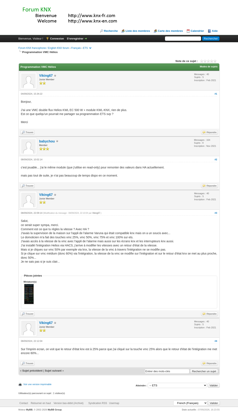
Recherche (111, 30)
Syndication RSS (97, 403)
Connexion (57, 38)
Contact (24, 403)
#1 (216, 94)
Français (76, 48)
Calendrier (197, 30)
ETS (85, 48)
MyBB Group (55, 409)
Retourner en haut (41, 403)
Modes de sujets (209, 66)
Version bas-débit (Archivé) (68, 403)
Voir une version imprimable (37, 384)
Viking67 (46, 75)
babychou (47, 141)
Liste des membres (138, 30)
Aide (215, 30)
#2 (216, 159)
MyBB (29, 409)
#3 (216, 213)
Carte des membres (170, 30)
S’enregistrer (75, 38)
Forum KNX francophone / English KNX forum (43, 48)
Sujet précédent (32, 370)
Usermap (114, 403)
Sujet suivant (53, 370)
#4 (216, 341)
